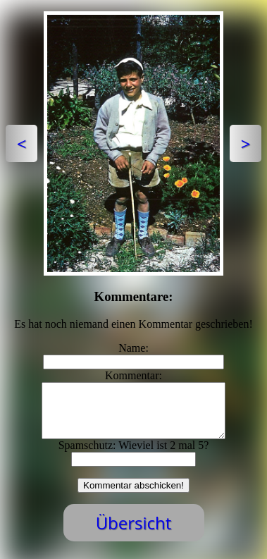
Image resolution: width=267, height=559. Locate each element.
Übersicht (134, 533)
